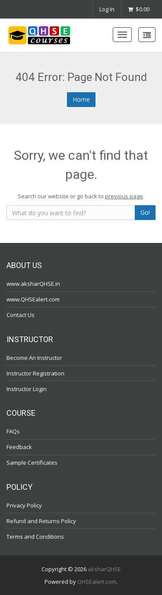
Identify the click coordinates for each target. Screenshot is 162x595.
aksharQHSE (104, 569)
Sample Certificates (31, 462)
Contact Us (20, 315)
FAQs (13, 431)
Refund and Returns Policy (41, 520)
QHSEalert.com (96, 581)
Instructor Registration (35, 373)
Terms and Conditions (35, 536)
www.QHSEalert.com (33, 299)
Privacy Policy (24, 505)
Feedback (19, 447)
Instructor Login (26, 388)
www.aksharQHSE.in (33, 284)
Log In (106, 9)
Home (81, 99)
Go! (145, 212)
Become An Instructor (34, 357)
